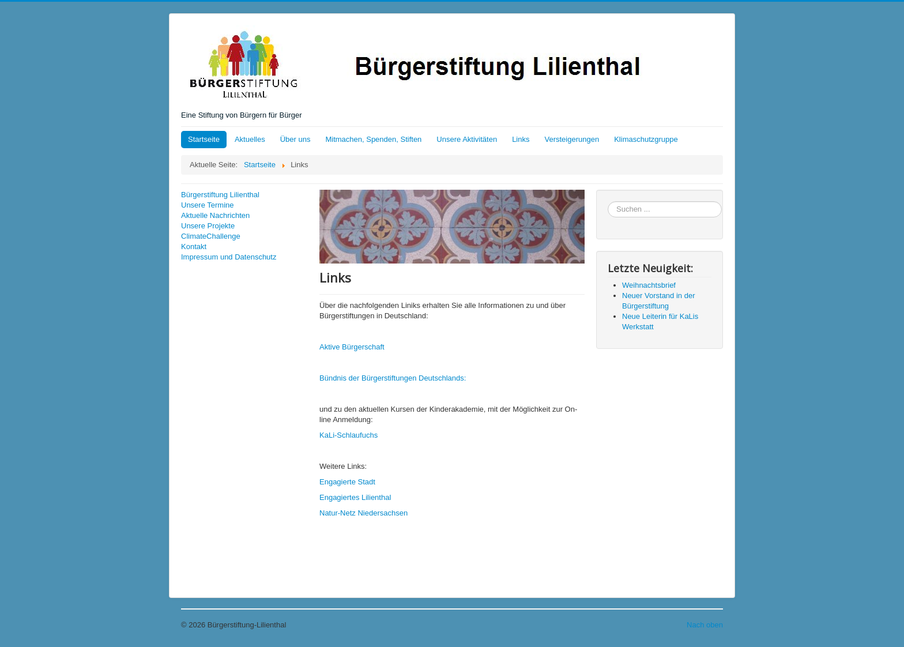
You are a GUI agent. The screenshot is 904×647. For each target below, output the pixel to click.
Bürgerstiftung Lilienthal (220, 194)
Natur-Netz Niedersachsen (363, 513)
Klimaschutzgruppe (646, 139)
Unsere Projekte (208, 225)
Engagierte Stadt (347, 481)
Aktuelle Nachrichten (215, 215)
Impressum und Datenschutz (228, 257)
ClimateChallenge (210, 236)
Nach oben (705, 624)
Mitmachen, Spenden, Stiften (373, 139)
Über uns (295, 139)
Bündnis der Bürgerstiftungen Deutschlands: (392, 378)
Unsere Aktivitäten (466, 139)
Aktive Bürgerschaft (352, 347)
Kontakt (193, 246)
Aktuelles (250, 139)
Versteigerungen (572, 139)
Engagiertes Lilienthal (355, 497)
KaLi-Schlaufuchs (348, 435)
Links (520, 139)
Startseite (204, 139)
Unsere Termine (207, 205)
